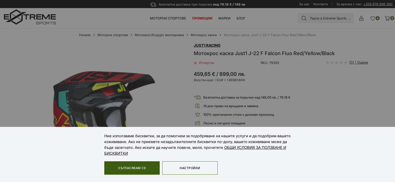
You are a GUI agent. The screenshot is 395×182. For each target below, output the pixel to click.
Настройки (190, 168)
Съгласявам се (132, 168)
